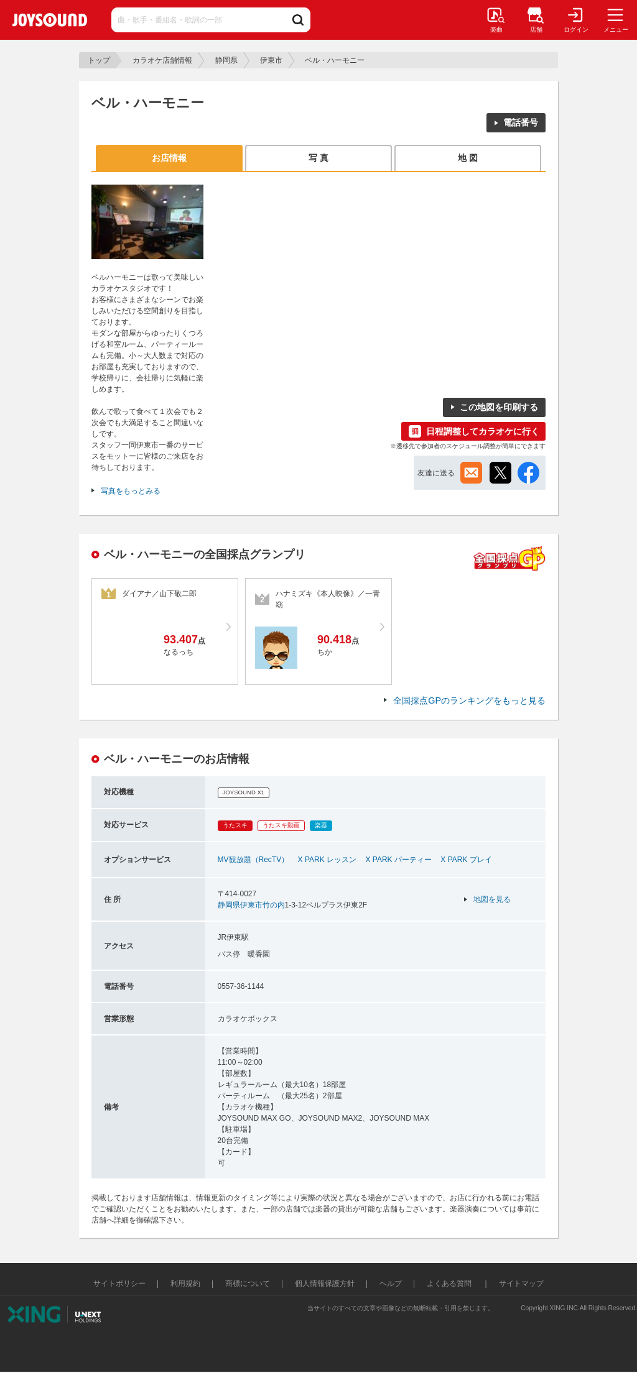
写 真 (318, 158)
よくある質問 (450, 1283)
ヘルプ (390, 1283)
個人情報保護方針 (325, 1283)
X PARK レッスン (327, 859)
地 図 (468, 158)
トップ (99, 60)
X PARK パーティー (398, 859)
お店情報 (169, 158)
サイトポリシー (119, 1283)
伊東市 (271, 60)
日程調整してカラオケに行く (482, 431)
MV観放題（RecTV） (253, 859)
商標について (247, 1283)
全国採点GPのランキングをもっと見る (469, 700)
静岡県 (226, 60)
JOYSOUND (49, 20)
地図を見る (492, 899)
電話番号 (520, 122)
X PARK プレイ (465, 859)
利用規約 (185, 1283)
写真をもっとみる (130, 491)
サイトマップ (521, 1283)
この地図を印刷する (499, 407)
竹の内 (274, 905)
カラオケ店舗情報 (162, 60)
